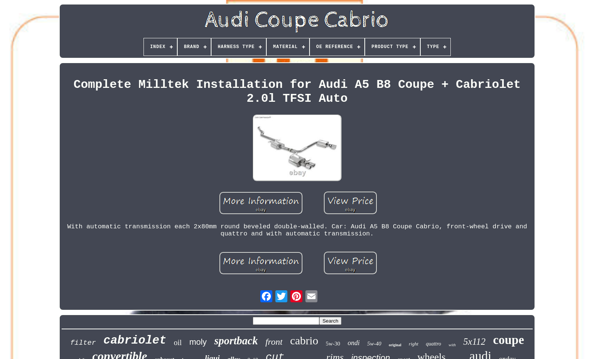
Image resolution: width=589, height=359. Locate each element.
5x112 (474, 341)
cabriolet (134, 340)
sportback (236, 341)
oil (178, 342)
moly (198, 342)
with (452, 344)
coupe (508, 340)
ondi (353, 343)
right (413, 344)
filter (83, 343)
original (395, 345)
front (273, 342)
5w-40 (374, 344)
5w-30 (333, 344)
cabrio (304, 340)
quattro (433, 344)
